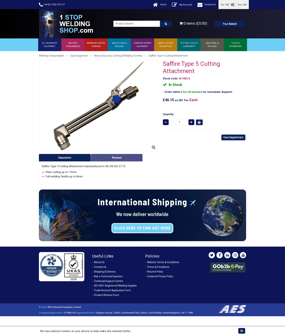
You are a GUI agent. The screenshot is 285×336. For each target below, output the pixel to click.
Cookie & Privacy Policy (160, 276)
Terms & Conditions (158, 266)
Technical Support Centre (108, 281)
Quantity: (168, 114)
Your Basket (230, 23)
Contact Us (206, 4)
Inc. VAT (225, 4)
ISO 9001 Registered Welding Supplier (115, 285)
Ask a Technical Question (108, 276)
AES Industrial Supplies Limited (64, 307)
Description (64, 157)
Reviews (117, 157)
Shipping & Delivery (105, 271)
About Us (99, 262)
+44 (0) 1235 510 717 (52, 4)
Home (159, 4)
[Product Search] (166, 24)
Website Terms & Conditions (163, 262)
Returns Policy (155, 271)
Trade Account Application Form (112, 290)
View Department (233, 137)
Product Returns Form (106, 295)
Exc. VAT (242, 4)
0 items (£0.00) (193, 23)
